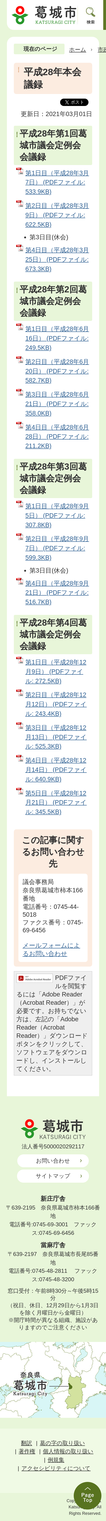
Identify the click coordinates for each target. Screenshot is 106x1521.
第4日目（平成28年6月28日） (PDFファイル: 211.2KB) (57, 437)
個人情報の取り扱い (68, 1451)
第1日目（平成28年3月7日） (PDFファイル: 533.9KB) (57, 182)
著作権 (27, 1451)
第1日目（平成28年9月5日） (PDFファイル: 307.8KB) (57, 515)
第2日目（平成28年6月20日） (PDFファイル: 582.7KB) (57, 371)
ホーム (77, 49)
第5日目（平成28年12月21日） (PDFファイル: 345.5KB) (56, 803)
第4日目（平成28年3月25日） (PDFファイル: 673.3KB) (57, 259)
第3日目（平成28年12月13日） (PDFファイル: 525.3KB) (56, 737)
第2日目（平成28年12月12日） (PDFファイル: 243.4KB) (56, 704)
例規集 (56, 1460)
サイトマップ (53, 1176)
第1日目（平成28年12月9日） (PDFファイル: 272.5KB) (55, 672)
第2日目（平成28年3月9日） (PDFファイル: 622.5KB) (57, 215)
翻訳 (26, 1443)
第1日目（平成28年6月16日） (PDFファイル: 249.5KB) (57, 338)
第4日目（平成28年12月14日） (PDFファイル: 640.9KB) (56, 770)
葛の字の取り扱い (62, 1443)
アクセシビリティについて (56, 1468)
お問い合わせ (53, 1161)
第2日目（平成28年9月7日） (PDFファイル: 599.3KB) (57, 548)
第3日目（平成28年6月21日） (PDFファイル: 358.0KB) (57, 404)
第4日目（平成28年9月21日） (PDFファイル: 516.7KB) (57, 593)
